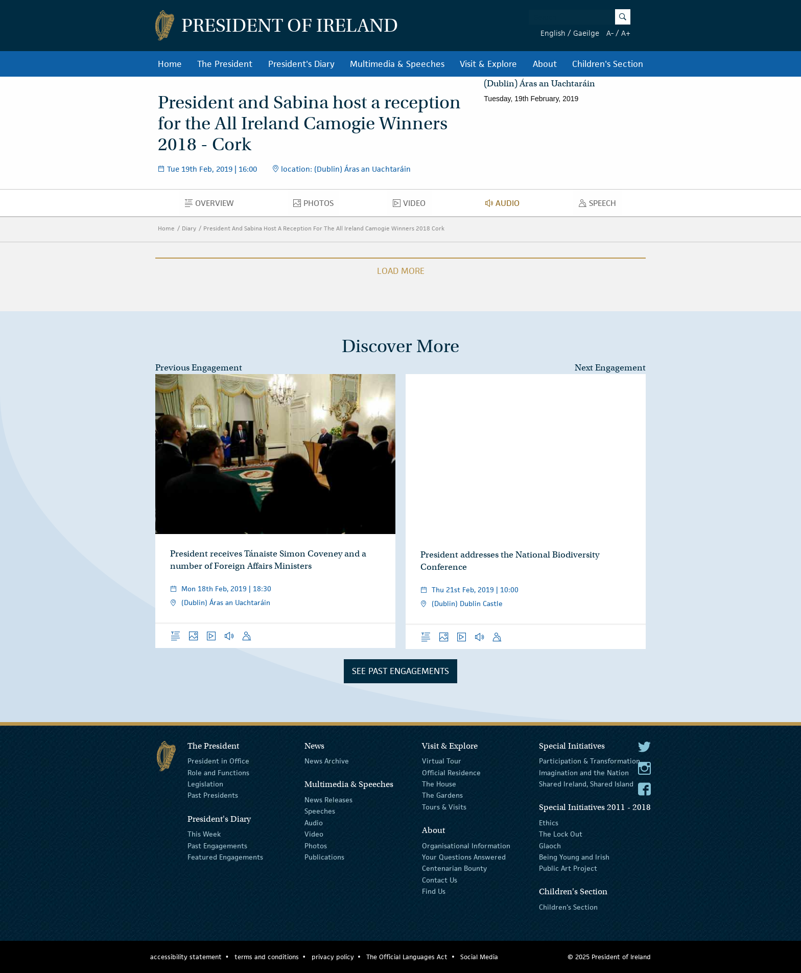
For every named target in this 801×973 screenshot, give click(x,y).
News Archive (326, 761)
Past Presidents (212, 795)
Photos (316, 205)
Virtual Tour (441, 761)
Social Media (479, 957)
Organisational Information (466, 845)
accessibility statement (186, 957)
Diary (189, 228)
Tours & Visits (444, 807)
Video (412, 205)
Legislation (205, 784)
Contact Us (439, 879)
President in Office (218, 761)
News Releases (328, 799)
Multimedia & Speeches (397, 64)
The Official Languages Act (406, 957)
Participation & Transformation (589, 761)
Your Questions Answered (464, 857)
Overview (212, 205)
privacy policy (333, 957)
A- (610, 33)
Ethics (548, 822)
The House (439, 784)
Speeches (319, 811)
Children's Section (607, 64)
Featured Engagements (225, 857)
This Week (204, 834)
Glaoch (550, 845)
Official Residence (451, 772)
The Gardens (442, 795)
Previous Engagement (198, 367)
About (545, 64)
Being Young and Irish (574, 857)
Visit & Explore (488, 64)
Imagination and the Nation (584, 772)
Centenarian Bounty (454, 868)
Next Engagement (610, 367)
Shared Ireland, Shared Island (586, 784)
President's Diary (301, 64)
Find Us (433, 891)
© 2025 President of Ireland (609, 957)
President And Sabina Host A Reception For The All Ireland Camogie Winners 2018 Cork (323, 228)
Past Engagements (217, 845)
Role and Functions (218, 772)
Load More (401, 270)
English (553, 33)
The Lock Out (560, 834)
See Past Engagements (400, 671)
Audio (505, 205)
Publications (324, 857)
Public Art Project (568, 868)
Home (170, 64)
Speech (600, 205)
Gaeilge (586, 33)
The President (224, 64)
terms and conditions (266, 957)
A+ (625, 33)
